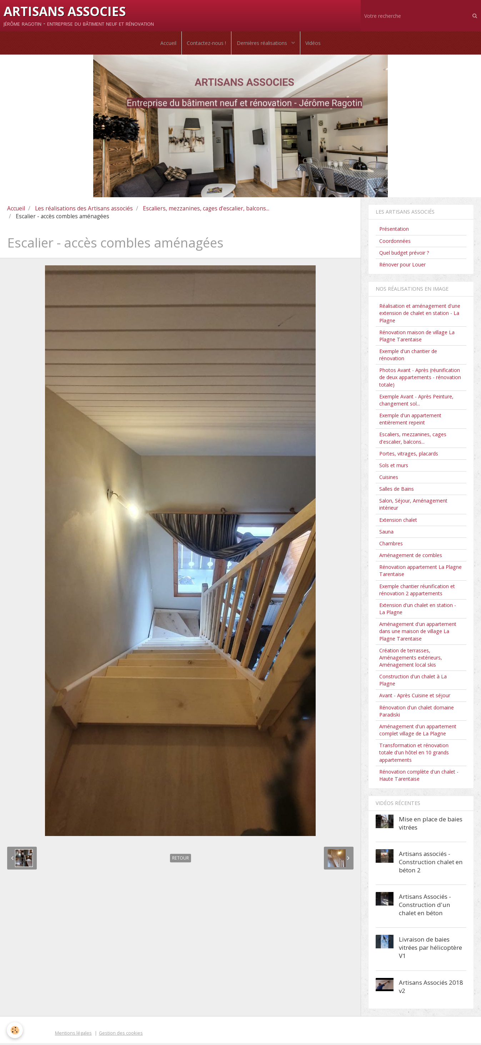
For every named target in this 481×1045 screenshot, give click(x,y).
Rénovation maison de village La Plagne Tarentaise (417, 338)
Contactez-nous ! (206, 43)
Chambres (391, 545)
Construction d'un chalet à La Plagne (413, 682)
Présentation (394, 230)
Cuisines (388, 478)
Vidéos (314, 43)
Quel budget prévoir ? (404, 254)
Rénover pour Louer (402, 266)
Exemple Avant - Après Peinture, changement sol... (416, 402)
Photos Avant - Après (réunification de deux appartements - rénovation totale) (420, 378)
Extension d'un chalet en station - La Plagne (417, 610)
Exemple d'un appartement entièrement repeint (410, 421)
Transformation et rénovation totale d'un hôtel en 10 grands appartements (414, 754)
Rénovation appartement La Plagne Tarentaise (420, 572)
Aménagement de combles (410, 557)
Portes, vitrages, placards (408, 455)
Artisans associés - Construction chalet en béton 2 (431, 863)
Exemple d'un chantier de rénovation (408, 356)
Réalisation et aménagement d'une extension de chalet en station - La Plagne (419, 314)
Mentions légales (73, 1034)
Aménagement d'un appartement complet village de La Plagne (417, 732)
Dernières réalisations (263, 43)
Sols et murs (393, 467)
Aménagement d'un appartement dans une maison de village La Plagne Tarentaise (417, 632)
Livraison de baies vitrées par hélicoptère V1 (430, 949)
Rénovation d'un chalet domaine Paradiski (416, 713)
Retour (180, 860)
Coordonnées (395, 242)
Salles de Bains (396, 490)
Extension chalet (398, 521)
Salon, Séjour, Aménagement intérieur (413, 506)
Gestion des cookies (121, 1034)
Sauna (386, 533)
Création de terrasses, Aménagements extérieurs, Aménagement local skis (410, 659)
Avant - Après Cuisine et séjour (414, 697)
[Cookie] (15, 1030)
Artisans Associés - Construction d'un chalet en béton (425, 906)
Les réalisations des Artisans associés (84, 210)
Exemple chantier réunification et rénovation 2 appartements (417, 591)
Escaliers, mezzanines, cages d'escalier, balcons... (206, 210)
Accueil (167, 43)
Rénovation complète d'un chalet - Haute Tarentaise (419, 777)
